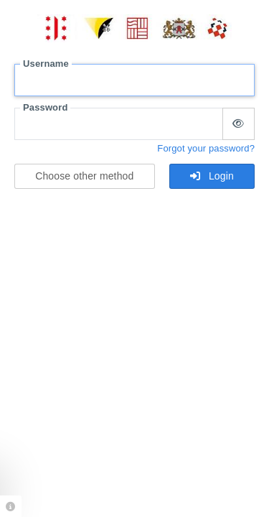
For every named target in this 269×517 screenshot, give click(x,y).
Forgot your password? (206, 148)
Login (212, 176)
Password (45, 107)
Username (46, 63)
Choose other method (84, 176)
